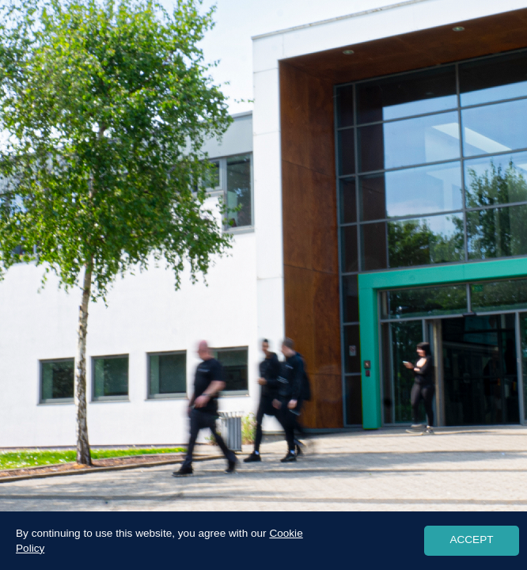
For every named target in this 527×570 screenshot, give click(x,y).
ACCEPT (471, 539)
